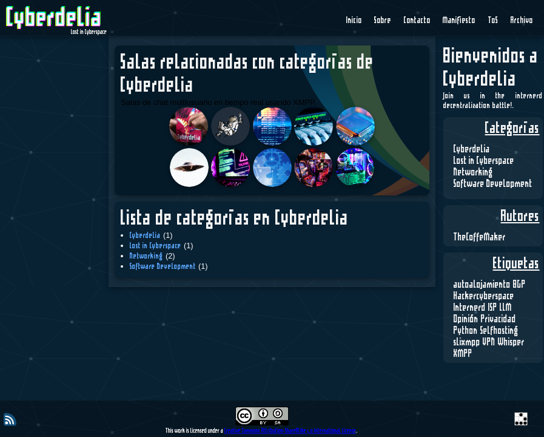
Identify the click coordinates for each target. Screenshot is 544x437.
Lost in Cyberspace (484, 161)
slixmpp (467, 342)
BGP (519, 285)
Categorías (512, 128)
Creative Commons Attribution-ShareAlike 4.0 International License (290, 431)
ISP (492, 308)
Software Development (493, 184)
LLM (506, 308)
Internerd (470, 308)
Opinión (466, 319)
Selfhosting (499, 331)
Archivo (522, 20)
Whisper (511, 342)
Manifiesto (459, 20)
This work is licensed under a (195, 431)
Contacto (417, 20)
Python (466, 331)
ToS (493, 20)
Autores (520, 216)
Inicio (354, 20)
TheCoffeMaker (480, 237)
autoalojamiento (482, 285)
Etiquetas (516, 264)
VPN (489, 342)
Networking (473, 172)
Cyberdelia (472, 149)
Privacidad (498, 319)
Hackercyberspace (484, 296)
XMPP (463, 354)
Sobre (382, 20)
